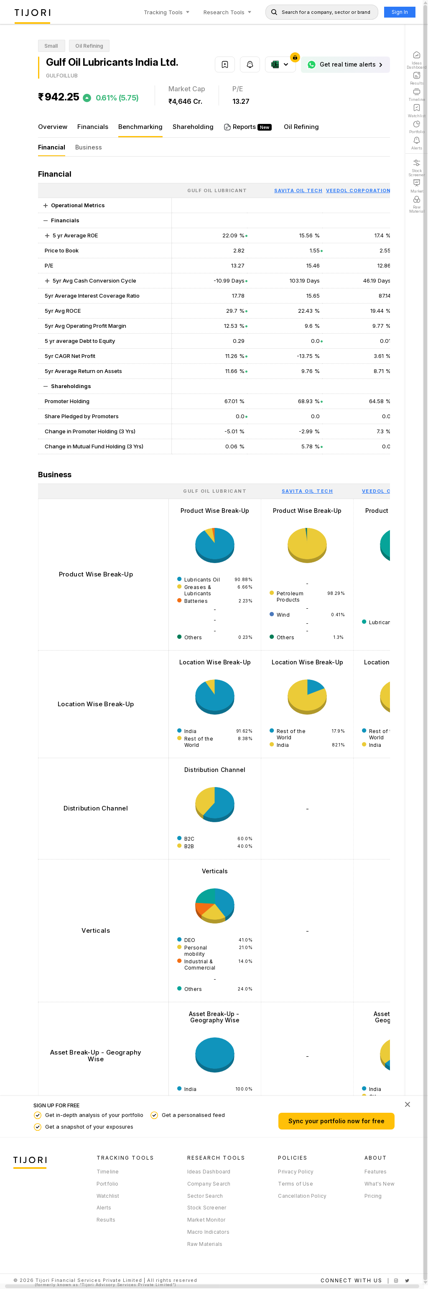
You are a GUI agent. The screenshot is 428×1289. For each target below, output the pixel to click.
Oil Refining (301, 127)
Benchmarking (140, 127)
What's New (374, 1184)
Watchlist (106, 1196)
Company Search (206, 1184)
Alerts (102, 1207)
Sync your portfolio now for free (331, 1120)
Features (370, 1171)
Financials (92, 127)
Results (104, 1220)
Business (88, 147)
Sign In (394, 12)
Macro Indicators (205, 1232)
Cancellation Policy (298, 1196)
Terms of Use (291, 1184)
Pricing (367, 1196)
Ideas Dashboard (206, 1171)
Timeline (106, 1171)
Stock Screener (204, 1207)
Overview (52, 127)
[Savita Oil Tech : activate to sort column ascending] (307, 491)
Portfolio (106, 1184)
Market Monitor (203, 1220)
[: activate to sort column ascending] (103, 491)
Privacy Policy (292, 1171)
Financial (51, 147)
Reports (248, 127)
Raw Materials (202, 1244)
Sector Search (202, 1196)
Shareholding (193, 127)
